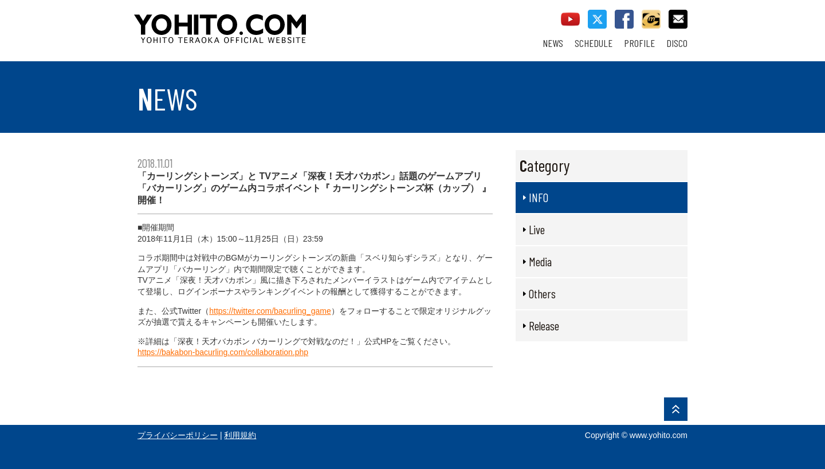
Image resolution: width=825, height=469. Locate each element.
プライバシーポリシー (178, 435)
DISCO (677, 43)
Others (542, 293)
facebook (624, 19)
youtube (570, 19)
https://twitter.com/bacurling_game (270, 311)
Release (544, 325)
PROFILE (639, 43)
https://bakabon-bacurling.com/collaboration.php (223, 352)
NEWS (553, 43)
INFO (538, 197)
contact (678, 19)
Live (537, 229)
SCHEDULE (593, 43)
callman (651, 19)
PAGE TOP (676, 409)
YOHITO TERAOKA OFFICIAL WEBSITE (264, 23)
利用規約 (240, 435)
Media (540, 261)
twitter (597, 19)
